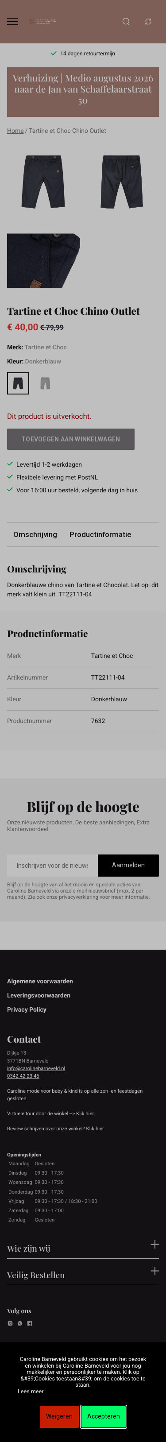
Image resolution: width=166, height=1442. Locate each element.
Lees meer (30, 1391)
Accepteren (103, 1416)
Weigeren (59, 1416)
